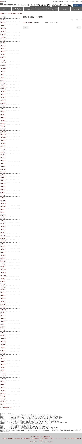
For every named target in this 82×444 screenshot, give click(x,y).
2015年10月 (3, 379)
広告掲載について (33, 441)
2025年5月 (2, 48)
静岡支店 (50, 441)
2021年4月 (2, 189)
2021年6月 (2, 183)
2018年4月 (2, 292)
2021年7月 (2, 180)
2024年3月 (2, 88)
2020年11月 (3, 203)
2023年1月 (2, 129)
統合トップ (76, 9)
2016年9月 (2, 347)
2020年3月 (2, 226)
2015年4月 (2, 396)
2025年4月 (2, 51)
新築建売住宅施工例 (47, 436)
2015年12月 (3, 373)
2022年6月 (2, 149)
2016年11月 (3, 341)
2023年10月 (3, 103)
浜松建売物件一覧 (36, 438)
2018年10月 (3, 275)
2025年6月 (2, 45)
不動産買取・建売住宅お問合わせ (15, 438)
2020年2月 (2, 229)
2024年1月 (2, 94)
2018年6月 (2, 287)
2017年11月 (3, 307)
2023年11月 (3, 100)
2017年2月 (2, 333)
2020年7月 (2, 215)
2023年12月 (3, 97)
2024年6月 (2, 80)
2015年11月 (3, 376)
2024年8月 (2, 74)
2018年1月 (2, 301)
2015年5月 (2, 393)
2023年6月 (2, 114)
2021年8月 (2, 177)
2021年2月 (2, 195)
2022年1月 (2, 163)
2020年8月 (2, 212)
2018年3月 (2, 295)
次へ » (78, 27)
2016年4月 (2, 361)
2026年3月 (2, 19)
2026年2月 (2, 22)
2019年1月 (2, 266)
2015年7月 (2, 387)
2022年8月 (2, 143)
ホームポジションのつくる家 (52, 9)
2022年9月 (2, 140)
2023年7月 (2, 111)
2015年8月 (2, 384)
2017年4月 (2, 327)
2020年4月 (2, 223)
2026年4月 (2, 17)
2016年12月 (3, 338)
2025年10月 (3, 34)
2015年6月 (2, 390)
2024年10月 (3, 68)
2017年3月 (2, 330)
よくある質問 (4, 438)
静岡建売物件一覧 (27, 438)
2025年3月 (2, 54)
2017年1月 (2, 335)
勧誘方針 (41, 440)
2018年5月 (2, 289)
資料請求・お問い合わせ (77, 5)
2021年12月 (3, 166)
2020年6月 (2, 218)
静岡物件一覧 (5, 9)
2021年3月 (2, 192)
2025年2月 (2, 57)
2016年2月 (2, 367)
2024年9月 (2, 71)
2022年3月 (2, 157)
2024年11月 (3, 65)
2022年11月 (3, 134)
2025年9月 (2, 37)
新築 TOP (32, 436)
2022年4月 (2, 154)
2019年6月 (2, 252)
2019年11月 (3, 238)
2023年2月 (2, 126)
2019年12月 (3, 235)
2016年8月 (2, 350)
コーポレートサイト (43, 441)
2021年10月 (3, 172)
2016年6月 (2, 356)
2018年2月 (2, 298)
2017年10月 (3, 310)
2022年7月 (2, 146)
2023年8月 (2, 109)
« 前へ (25, 27)
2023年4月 (2, 120)
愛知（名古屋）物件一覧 (29, 9)
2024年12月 (3, 63)
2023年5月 (2, 117)
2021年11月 (3, 169)
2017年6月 (2, 321)
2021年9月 (2, 175)
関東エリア (41, 9)
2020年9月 (2, 209)
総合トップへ (3, 1)
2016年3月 (2, 364)
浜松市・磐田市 (17, 9)
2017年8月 (2, 315)
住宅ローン (39, 436)
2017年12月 (3, 304)
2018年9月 (2, 278)
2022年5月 (2, 152)
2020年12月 (3, 200)
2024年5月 (2, 83)
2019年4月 (2, 258)
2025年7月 (2, 42)
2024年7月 (2, 77)
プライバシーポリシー (61, 438)
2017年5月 (2, 324)
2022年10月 (3, 137)
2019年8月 (2, 246)
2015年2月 (2, 401)
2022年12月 (3, 132)
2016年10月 (3, 344)
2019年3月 (2, 261)
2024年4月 (2, 86)
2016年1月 (2, 370)
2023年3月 (2, 123)
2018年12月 (3, 269)
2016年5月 (2, 358)
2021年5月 (2, 186)
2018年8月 (2, 281)
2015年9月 (2, 381)
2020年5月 (2, 221)
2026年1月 (2, 25)
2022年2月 (2, 160)
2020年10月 (3, 206)
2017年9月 (2, 312)
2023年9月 (2, 106)
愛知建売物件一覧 (45, 438)
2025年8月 (2, 40)
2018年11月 (3, 272)
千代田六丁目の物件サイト (28, 22)
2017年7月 (2, 318)
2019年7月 (2, 249)
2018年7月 (2, 284)
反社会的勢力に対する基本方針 (74, 438)
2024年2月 (2, 91)
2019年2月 (2, 264)
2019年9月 (2, 244)
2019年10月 (3, 241)
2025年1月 (2, 60)
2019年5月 (2, 255)
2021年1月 (2, 198)
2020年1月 (2, 232)
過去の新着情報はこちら (6, 407)
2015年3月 (2, 399)
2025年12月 (3, 28)
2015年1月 (2, 404)
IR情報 (64, 9)
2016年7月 (2, 353)
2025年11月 (3, 31)
